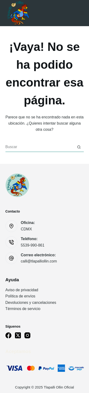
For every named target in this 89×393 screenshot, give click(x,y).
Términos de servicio (23, 309)
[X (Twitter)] (18, 335)
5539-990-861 (33, 245)
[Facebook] (8, 335)
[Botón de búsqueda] (79, 147)
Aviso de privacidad (21, 290)
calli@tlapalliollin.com (39, 261)
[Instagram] (27, 335)
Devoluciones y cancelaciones (30, 303)
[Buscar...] (39, 147)
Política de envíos (20, 296)
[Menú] (82, 13)
